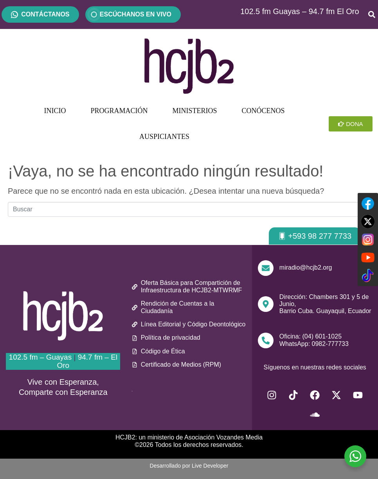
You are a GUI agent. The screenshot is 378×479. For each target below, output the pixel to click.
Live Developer (210, 466)
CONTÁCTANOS (45, 14)
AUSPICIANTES (164, 136)
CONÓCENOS (263, 111)
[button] (315, 236)
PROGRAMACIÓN (119, 111)
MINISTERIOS (195, 111)
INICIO (55, 111)
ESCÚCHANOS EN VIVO (133, 14)
